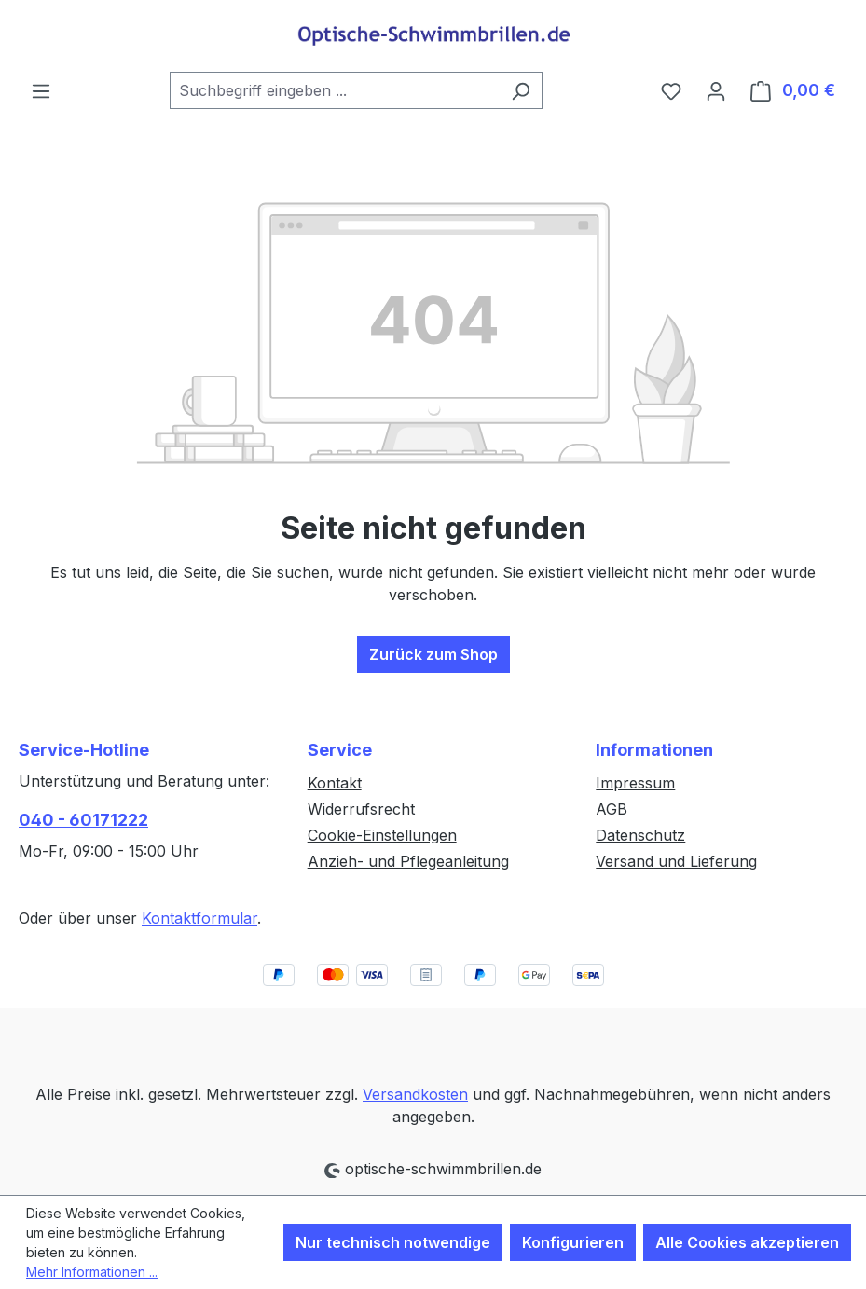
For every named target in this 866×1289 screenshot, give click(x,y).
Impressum (635, 783)
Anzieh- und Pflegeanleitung (408, 861)
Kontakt (335, 783)
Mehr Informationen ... (92, 1272)
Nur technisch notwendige (393, 1242)
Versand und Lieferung (676, 861)
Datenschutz (640, 835)
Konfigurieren (573, 1242)
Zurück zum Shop (433, 654)
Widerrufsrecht (361, 809)
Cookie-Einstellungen (382, 835)
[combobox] (335, 90)
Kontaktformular (199, 918)
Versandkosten (415, 1094)
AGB (611, 809)
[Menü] (41, 90)
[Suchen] (521, 90)
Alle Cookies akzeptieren (747, 1242)
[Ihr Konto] (716, 90)
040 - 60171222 (83, 820)
